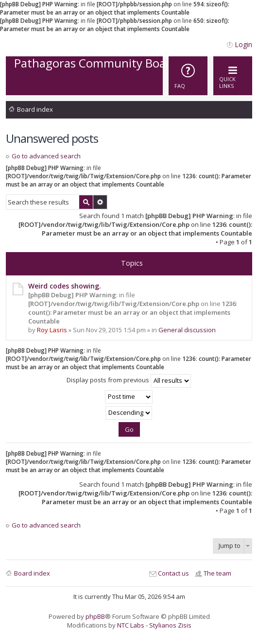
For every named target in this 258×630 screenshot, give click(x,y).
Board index (35, 109)
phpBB (95, 616)
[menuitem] (188, 75)
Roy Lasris (52, 329)
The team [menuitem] (217, 573)
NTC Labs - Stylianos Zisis (154, 625)
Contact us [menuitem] (173, 573)
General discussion (187, 329)
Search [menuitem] (245, 111)
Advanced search (100, 202)
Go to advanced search (46, 156)
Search (86, 202)
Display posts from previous (129, 381)
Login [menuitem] (243, 44)
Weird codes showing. (64, 285)
